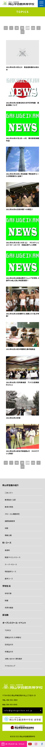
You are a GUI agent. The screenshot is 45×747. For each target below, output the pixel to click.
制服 (6, 600)
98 (17, 27)
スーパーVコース (11, 564)
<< (6, 27)
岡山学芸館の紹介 (10, 485)
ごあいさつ (8, 492)
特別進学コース (10, 571)
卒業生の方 (9, 651)
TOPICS (8, 630)
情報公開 (8, 535)
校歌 (6, 528)
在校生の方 (9, 644)
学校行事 (8, 593)
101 (33, 27)
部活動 (5, 614)
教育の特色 (9, 507)
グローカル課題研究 (12, 514)
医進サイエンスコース (12, 557)
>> (22, 31)
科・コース (6, 542)
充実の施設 (9, 607)
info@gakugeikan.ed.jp (18, 710)
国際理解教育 (10, 521)
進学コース (9, 578)
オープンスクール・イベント (14, 622)
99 (22, 27)
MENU (41, 5)
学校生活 (6, 585)
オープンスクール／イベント (14, 744)
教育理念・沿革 (10, 500)
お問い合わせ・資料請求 (13, 658)
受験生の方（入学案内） (13, 637)
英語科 (7, 550)
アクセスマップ (10, 666)
